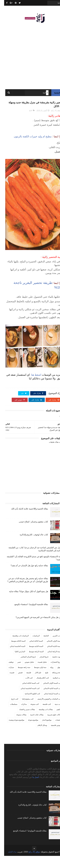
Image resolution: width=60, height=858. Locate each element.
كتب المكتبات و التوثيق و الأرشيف (45, 701)
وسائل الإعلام (38, 727)
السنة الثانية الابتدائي (50, 648)
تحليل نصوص (25, 664)
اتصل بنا (31, 779)
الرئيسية (53, 94)
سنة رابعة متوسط (20, 669)
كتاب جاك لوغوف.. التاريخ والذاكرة (30, 537)
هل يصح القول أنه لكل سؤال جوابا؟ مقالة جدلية (24, 593)
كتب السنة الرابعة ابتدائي (48, 696)
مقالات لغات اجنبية (32, 717)
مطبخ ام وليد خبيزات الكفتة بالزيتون (28, 138)
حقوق (55, 669)
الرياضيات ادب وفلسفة (16, 638)
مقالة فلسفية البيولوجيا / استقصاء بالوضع (27, 606)
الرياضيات (31, 638)
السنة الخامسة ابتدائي (13, 648)
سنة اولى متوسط (36, 669)
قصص (16, 675)
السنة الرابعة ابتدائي (50, 654)
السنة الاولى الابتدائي (50, 643)
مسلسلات (9, 706)
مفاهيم (54, 712)
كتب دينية (54, 706)
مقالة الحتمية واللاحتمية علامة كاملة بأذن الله (25, 511)
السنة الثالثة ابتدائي (32, 643)
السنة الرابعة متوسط (32, 654)
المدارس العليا (16, 654)
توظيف (6, 664)
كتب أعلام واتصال (38, 680)
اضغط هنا (31, 376)
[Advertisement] (30, 56)
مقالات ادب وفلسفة (42, 712)
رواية (47, 669)
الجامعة (42, 638)
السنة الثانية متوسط (32, 648)
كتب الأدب (25, 680)
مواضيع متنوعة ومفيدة (12, 722)
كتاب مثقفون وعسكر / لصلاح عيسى (29, 524)
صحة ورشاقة (52, 675)
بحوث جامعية (52, 659)
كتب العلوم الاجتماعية (28, 696)
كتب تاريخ (10, 701)
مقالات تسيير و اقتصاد (23, 712)
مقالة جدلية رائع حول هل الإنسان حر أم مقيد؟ (25, 568)
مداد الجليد (8, 854)
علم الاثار (34, 675)
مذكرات (20, 706)
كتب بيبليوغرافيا (23, 701)
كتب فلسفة (42, 706)
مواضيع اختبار (42, 722)
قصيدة (8, 675)
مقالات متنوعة (17, 717)
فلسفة (24, 675)
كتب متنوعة (30, 706)
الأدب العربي (52, 638)
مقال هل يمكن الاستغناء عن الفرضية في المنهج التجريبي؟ (35, 619)
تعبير (15, 664)
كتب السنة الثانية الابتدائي (48, 691)
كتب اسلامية (53, 680)
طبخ (26, 113)
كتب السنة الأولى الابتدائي (48, 685)
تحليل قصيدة (38, 664)
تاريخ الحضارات (51, 664)
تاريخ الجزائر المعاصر (24, 659)
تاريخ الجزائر (39, 659)
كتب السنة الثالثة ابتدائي (26, 685)
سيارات (7, 669)
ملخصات (54, 722)
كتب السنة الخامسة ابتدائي (26, 691)
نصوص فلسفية (52, 727)
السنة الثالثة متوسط (14, 643)
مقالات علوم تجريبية (50, 717)
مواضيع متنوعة (29, 722)
